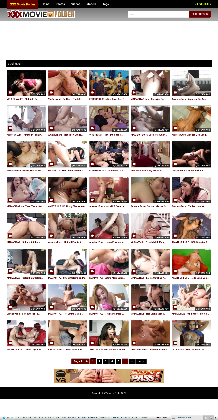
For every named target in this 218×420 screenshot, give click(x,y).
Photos (60, 4)
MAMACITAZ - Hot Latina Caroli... (149, 327)
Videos (75, 4)
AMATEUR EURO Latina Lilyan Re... (26, 366)
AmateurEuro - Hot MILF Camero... (109, 213)
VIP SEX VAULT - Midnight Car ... (25, 99)
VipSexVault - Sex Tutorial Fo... (24, 327)
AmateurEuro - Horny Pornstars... (108, 252)
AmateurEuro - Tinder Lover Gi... (190, 213)
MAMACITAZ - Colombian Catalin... (26, 288)
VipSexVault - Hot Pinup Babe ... (107, 138)
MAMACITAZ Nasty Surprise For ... (150, 99)
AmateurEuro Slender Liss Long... (191, 138)
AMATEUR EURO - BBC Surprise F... (191, 252)
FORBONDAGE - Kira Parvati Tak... (108, 174)
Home (45, 4)
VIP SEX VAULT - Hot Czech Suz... (67, 366)
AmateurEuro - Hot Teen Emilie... (66, 138)
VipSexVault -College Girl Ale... (189, 174)
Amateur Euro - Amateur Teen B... (26, 138)
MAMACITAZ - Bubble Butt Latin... (26, 252)
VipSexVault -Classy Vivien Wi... (148, 174)
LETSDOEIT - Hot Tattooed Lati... (190, 366)
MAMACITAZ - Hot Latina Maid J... (108, 327)
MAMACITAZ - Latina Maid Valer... (108, 288)
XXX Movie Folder (22, 4)
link (215, 373)
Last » (141, 382)
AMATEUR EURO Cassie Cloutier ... (150, 138)
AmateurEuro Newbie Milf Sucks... (26, 174)
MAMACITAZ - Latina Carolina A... (150, 288)
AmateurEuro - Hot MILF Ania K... (66, 252)
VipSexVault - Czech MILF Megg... (150, 252)
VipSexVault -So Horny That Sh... (66, 99)
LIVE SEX (203, 4)
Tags (105, 4)
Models (91, 4)
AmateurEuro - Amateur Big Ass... (191, 99)
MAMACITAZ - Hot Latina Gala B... (67, 327)
